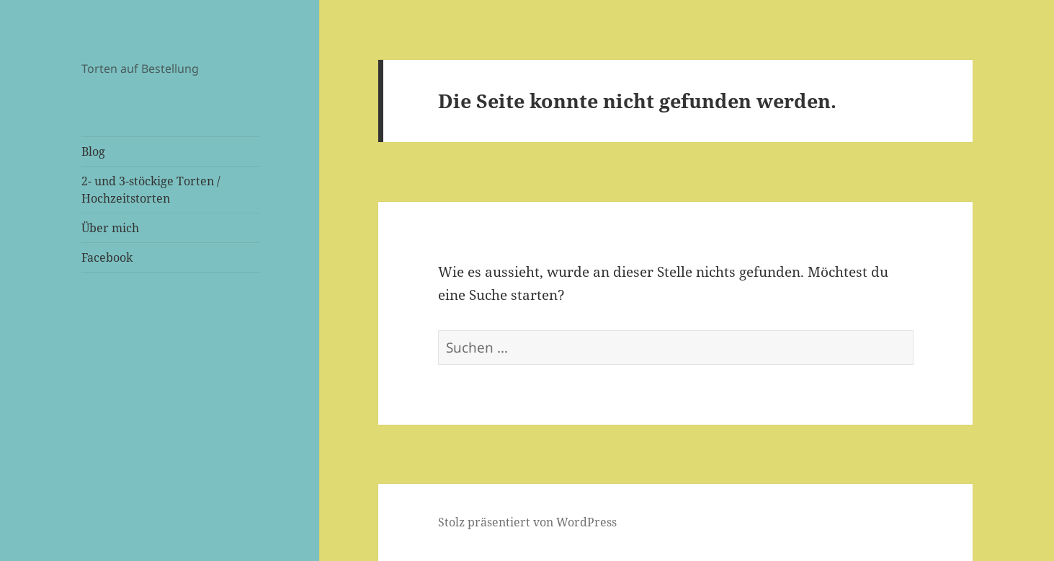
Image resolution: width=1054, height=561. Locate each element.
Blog (93, 151)
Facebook (107, 257)
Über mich (110, 228)
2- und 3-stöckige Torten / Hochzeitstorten (150, 189)
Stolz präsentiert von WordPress (527, 522)
